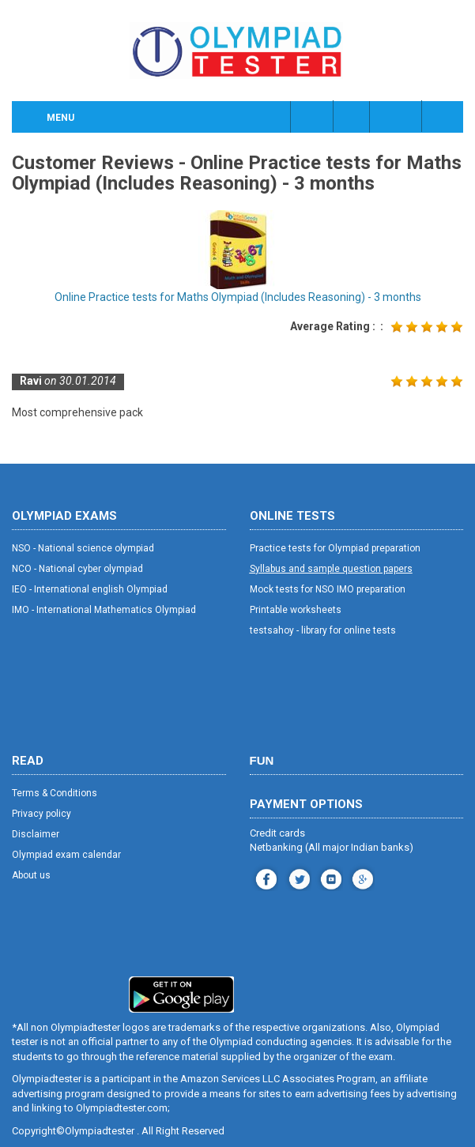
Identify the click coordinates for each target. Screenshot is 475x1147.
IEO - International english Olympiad (90, 589)
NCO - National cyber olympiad (77, 568)
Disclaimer (35, 834)
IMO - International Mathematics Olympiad (104, 609)
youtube (329, 877)
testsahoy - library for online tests (323, 630)
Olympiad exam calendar (66, 854)
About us (31, 875)
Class (352, 116)
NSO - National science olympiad (83, 548)
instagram (297, 877)
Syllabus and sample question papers (331, 568)
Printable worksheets (295, 609)
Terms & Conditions (54, 793)
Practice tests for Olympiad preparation (335, 548)
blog (361, 877)
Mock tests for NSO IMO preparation (327, 589)
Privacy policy (41, 813)
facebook (264, 877)
